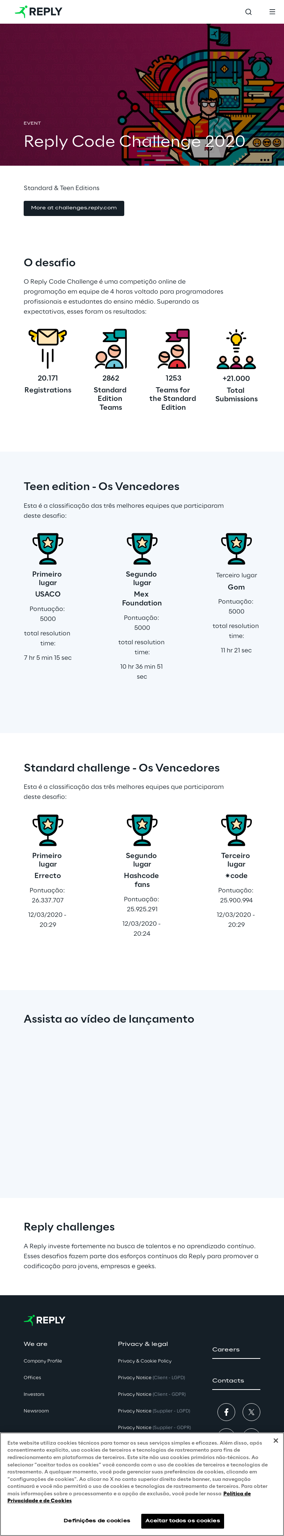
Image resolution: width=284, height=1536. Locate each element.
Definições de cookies (97, 1521)
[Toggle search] (248, 12)
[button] (74, 208)
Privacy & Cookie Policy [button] (145, 1361)
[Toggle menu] (272, 12)
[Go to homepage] (38, 12)
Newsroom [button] (36, 1411)
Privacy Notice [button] (151, 1377)
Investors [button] (34, 1394)
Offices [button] (32, 1377)
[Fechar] (276, 1440)
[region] (142, 1484)
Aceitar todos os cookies (182, 1521)
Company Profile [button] (43, 1361)
